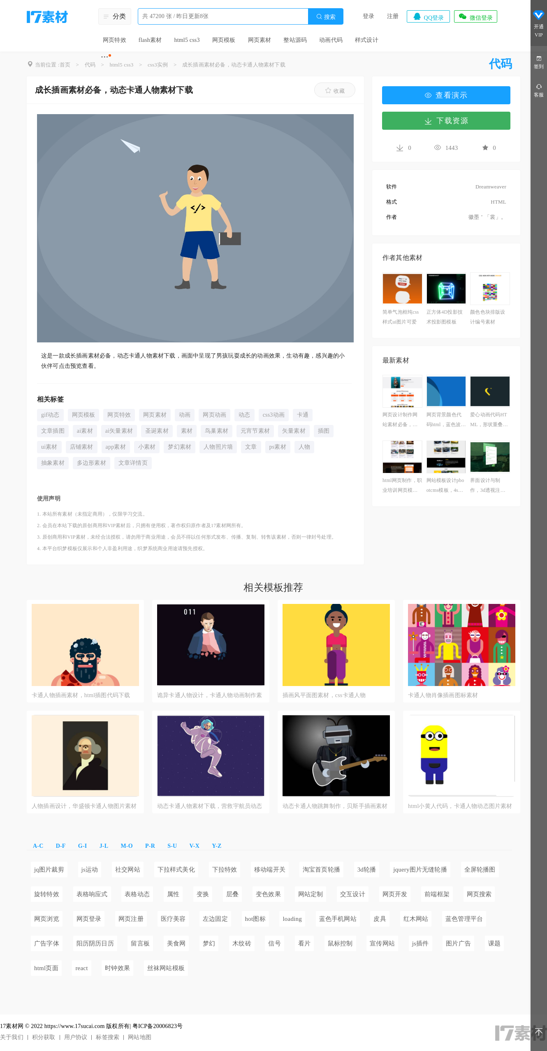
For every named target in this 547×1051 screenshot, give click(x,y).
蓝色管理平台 (464, 919)
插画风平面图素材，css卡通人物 (324, 695)
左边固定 (215, 919)
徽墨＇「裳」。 (487, 217)
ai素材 (85, 431)
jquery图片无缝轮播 (420, 869)
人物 (304, 447)
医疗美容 (173, 919)
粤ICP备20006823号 (157, 1026)
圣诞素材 (157, 431)
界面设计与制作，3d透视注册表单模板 (487, 486)
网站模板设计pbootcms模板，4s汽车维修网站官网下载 (445, 486)
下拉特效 (224, 869)
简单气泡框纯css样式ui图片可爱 (400, 317)
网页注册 (131, 919)
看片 (304, 943)
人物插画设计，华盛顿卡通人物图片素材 (84, 806)
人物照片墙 (218, 447)
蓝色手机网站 (338, 919)
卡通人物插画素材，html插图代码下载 (81, 695)
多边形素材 (91, 463)
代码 (90, 65)
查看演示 (446, 95)
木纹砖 (241, 943)
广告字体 (46, 943)
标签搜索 (107, 1037)
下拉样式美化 (176, 869)
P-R (150, 846)
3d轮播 (366, 869)
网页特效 (114, 40)
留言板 (140, 943)
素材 (186, 431)
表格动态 (137, 894)
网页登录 (89, 919)
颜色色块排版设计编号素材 (487, 317)
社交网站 (127, 869)
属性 (173, 894)
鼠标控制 (340, 943)
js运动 (89, 869)
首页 (65, 65)
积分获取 (44, 1037)
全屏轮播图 (480, 869)
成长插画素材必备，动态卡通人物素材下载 (233, 65)
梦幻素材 (179, 447)
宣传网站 (382, 943)
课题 (494, 943)
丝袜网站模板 (166, 968)
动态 (244, 415)
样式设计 (366, 40)
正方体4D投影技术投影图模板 (444, 317)
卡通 (302, 415)
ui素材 (49, 447)
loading (292, 919)
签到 (539, 61)
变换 (203, 894)
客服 (539, 90)
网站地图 (139, 1037)
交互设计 (352, 894)
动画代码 (331, 40)
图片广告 (458, 943)
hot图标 (255, 919)
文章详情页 (133, 463)
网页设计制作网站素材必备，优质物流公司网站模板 (399, 420)
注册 (393, 16)
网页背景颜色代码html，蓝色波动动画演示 (446, 420)
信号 (274, 943)
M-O (126, 846)
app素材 (116, 447)
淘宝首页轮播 (321, 869)
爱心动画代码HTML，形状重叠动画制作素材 (489, 420)
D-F (61, 846)
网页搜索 (479, 894)
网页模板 (224, 40)
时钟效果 (117, 968)
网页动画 (214, 415)
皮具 (379, 919)
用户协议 (76, 1037)
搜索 (326, 16)
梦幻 (209, 943)
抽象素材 (53, 463)
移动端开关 (269, 869)
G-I (82, 846)
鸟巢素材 (216, 431)
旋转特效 (46, 894)
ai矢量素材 (119, 431)
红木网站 (416, 919)
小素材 (147, 447)
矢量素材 (294, 431)
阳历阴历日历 (95, 943)
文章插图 (53, 431)
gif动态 (50, 415)
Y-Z (216, 846)
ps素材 (277, 447)
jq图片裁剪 (49, 869)
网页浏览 (46, 919)
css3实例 (158, 65)
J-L (104, 846)
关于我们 (11, 1037)
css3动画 (274, 415)
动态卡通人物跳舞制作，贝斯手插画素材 (335, 806)
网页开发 (395, 894)
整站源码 (295, 40)
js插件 (420, 943)
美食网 (176, 943)
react (81, 968)
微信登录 (475, 16)
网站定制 (310, 894)
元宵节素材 (255, 431)
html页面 (46, 968)
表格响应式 (92, 894)
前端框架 (437, 894)
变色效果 (268, 894)
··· (105, 57)
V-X (194, 846)
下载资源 (446, 121)
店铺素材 (81, 447)
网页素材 (259, 40)
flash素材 (150, 40)
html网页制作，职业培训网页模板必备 (402, 486)
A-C (38, 846)
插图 (323, 431)
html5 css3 (186, 40)
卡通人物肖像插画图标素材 (443, 695)
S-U (172, 846)
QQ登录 (428, 16)
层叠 (232, 894)
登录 (368, 16)
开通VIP (539, 24)
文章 (251, 447)
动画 (184, 415)
